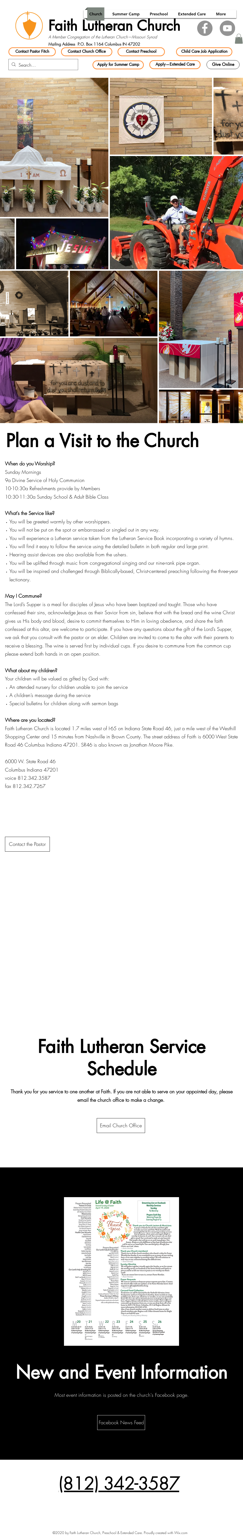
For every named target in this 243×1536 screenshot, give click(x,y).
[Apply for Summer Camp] (118, 64)
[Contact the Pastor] (27, 844)
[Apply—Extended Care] (175, 64)
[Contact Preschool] (141, 51)
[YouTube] (227, 28)
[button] (239, 39)
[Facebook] (205, 28)
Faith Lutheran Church (114, 26)
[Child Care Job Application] (204, 51)
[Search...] (43, 65)
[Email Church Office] (121, 1125)
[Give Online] (223, 64)
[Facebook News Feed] (121, 1422)
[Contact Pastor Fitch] (32, 51)
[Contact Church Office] (86, 51)
